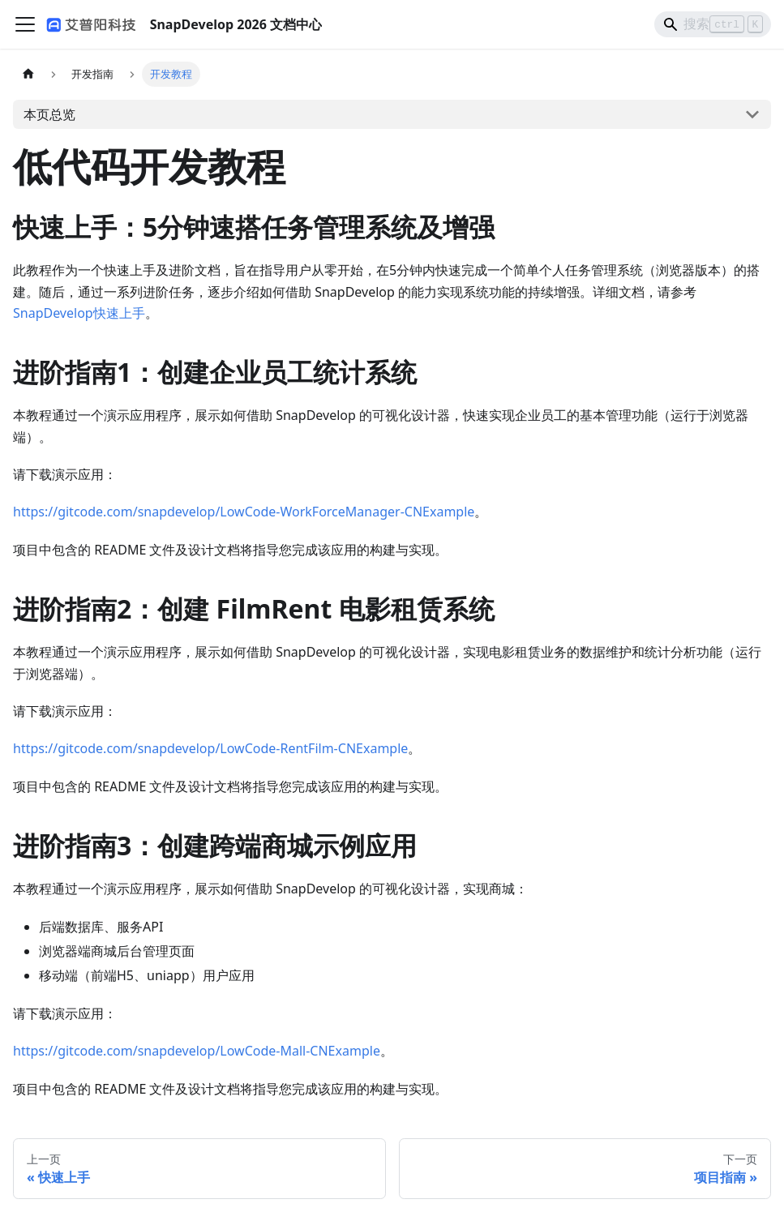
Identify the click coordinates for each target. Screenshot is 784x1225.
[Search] (712, 24)
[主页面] (28, 74)
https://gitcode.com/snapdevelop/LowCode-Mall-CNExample (196, 1051)
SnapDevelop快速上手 (79, 313)
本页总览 (49, 114)
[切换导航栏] (25, 24)
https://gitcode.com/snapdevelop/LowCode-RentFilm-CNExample (210, 748)
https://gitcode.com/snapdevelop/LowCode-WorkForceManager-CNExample (243, 511)
